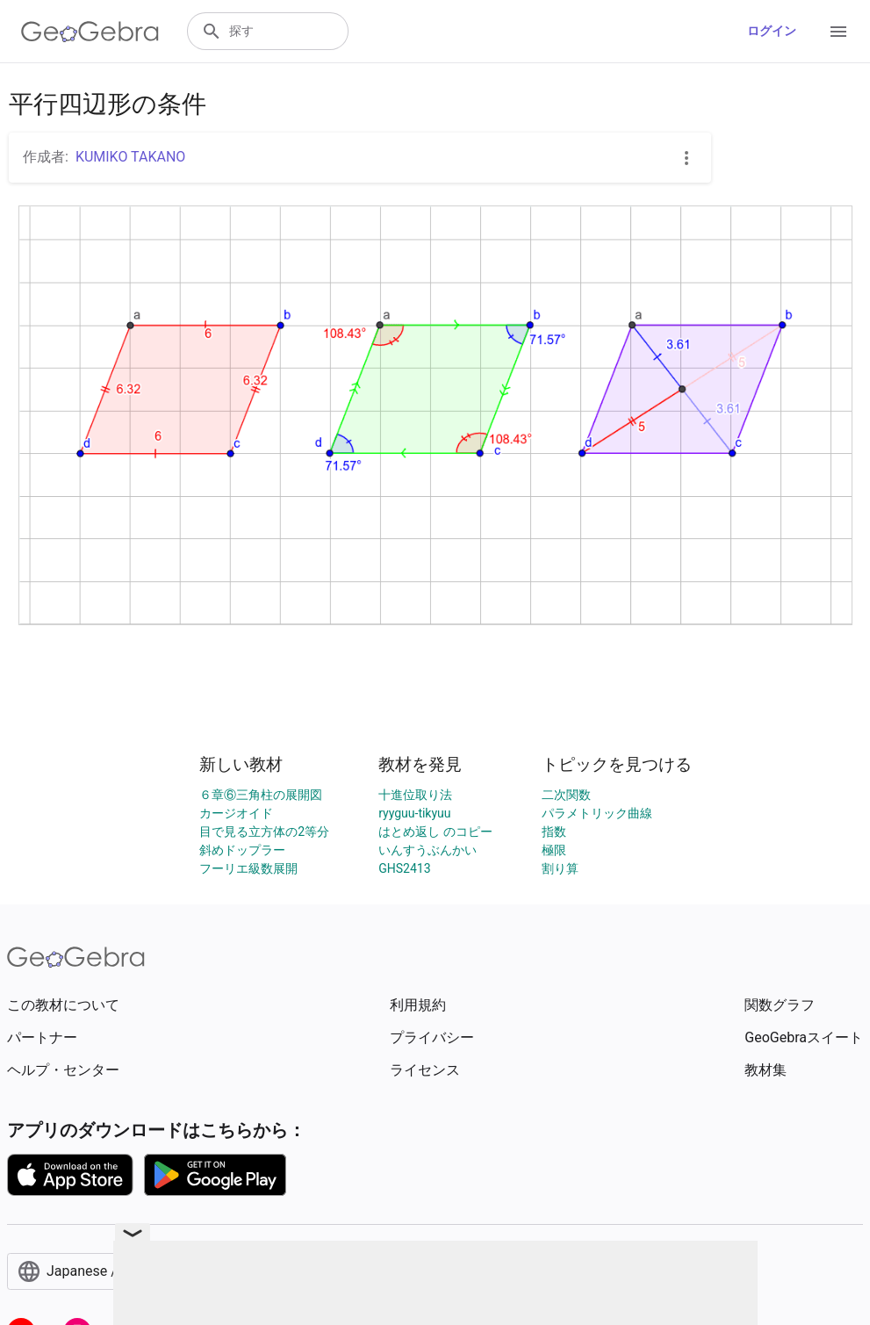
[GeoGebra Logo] (90, 31)
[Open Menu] (838, 31)
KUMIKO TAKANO (130, 156)
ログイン (771, 31)
